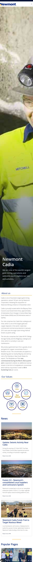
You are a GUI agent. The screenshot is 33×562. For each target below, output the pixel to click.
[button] (16, 440)
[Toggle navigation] (31, 4)
